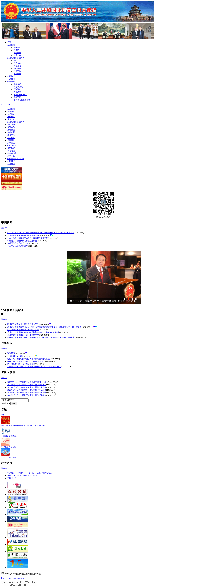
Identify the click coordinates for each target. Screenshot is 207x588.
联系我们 (11, 353)
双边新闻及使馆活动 (15, 58)
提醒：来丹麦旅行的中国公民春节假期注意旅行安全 (28, 359)
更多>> (4, 228)
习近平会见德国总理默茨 (17, 246)
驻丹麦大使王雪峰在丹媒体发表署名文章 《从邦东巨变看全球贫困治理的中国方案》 (41, 337)
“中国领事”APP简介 (15, 356)
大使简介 (17, 50)
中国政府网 (12, 478)
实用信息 (17, 74)
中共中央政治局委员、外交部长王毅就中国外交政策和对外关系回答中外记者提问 (40, 233)
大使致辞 (17, 47)
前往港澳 (17, 92)
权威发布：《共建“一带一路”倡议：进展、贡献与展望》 (30, 473)
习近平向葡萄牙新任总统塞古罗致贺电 (23, 235)
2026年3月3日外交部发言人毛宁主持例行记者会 (26, 392)
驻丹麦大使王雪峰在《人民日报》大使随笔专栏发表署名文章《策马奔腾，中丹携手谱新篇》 (45, 327)
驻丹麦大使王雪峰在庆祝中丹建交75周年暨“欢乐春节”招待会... (104, 301)
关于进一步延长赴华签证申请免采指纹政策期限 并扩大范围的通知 (34, 367)
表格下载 (17, 97)
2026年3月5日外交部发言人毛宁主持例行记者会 (26, 387)
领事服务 (11, 81)
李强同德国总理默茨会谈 (17, 243)
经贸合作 (17, 63)
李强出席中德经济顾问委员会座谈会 (22, 241)
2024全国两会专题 (8, 447)
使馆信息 (17, 53)
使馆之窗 (17, 55)
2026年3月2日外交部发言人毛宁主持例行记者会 (26, 395)
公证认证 (17, 89)
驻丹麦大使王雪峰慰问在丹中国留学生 (23, 335)
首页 (9, 42)
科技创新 (17, 68)
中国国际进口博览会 (9, 436)
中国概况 (11, 76)
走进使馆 (11, 45)
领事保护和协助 (20, 95)
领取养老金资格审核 (22, 100)
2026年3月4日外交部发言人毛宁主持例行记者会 (26, 390)
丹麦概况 (11, 79)
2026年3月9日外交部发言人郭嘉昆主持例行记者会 (27, 382)
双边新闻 (17, 60)
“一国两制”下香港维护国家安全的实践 (23, 330)
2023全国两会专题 (8, 457)
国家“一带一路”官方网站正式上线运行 (23, 475)
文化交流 (17, 66)
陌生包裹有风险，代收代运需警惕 (21, 364)
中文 (3, 104)
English (8, 104)
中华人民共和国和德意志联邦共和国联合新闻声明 (27, 238)
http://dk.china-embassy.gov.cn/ (13, 578)
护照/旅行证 (18, 87)
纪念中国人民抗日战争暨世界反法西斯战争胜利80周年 (23, 425)
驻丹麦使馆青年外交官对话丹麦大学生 (23, 324)
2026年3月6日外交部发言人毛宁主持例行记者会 (26, 385)
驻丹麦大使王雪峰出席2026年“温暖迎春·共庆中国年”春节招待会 (33, 332)
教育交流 (17, 71)
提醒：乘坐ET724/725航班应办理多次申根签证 (26, 361)
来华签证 (17, 84)
